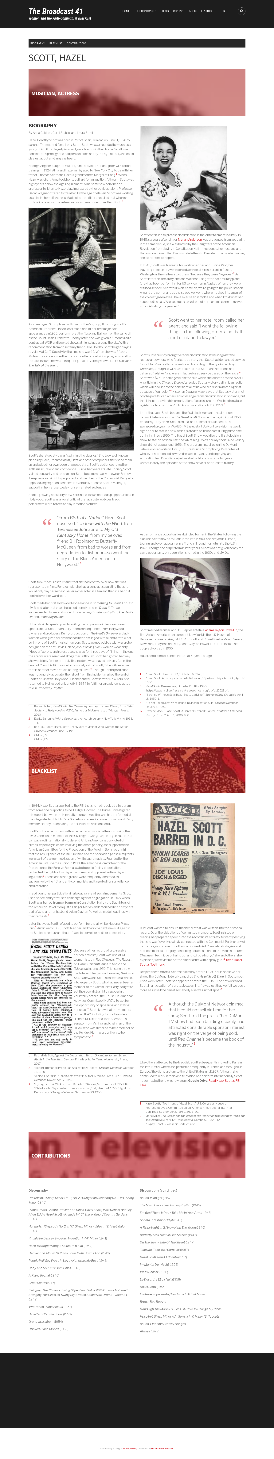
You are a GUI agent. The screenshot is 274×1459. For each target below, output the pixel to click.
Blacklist (55, 43)
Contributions (77, 43)
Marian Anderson (190, 239)
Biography (37, 43)
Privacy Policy (130, 1448)
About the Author (201, 11)
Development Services (162, 1448)
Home (126, 11)
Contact (179, 11)
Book (221, 11)
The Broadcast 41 (56, 11)
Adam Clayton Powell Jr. (221, 630)
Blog (165, 11)
